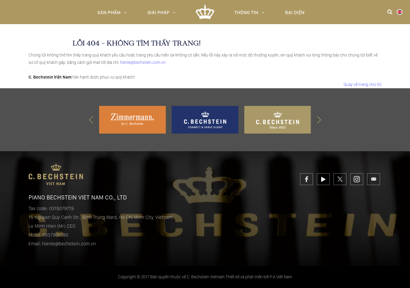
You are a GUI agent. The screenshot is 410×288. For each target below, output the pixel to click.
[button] (318, 120)
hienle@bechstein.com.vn (143, 62)
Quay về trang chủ (362, 84)
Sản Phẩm (112, 12)
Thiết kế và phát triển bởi (247, 276)
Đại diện (294, 12)
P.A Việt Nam (281, 276)
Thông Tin (249, 12)
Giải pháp (161, 12)
